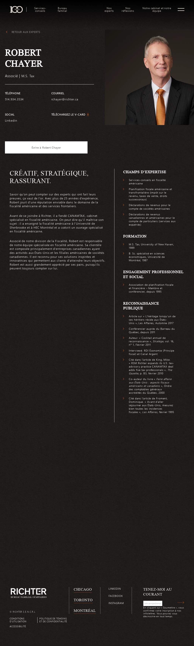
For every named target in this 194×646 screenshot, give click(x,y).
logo (87, 7)
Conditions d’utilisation (18, 621)
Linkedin (115, 590)
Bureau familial (62, 9)
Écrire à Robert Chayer (49, 147)
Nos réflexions (128, 9)
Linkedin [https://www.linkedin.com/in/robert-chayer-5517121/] (11, 120)
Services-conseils (40, 9)
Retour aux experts (26, 32)
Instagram (116, 604)
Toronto (83, 601)
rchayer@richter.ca (64, 99)
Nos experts (109, 9)
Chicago (83, 590)
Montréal (85, 611)
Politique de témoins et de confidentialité (53, 621)
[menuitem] (40, 9)
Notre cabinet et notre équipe (156, 9)
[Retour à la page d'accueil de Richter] (29, 594)
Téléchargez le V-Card (68, 114)
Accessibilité (18, 627)
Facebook (116, 597)
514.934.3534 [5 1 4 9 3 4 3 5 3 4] (14, 99)
